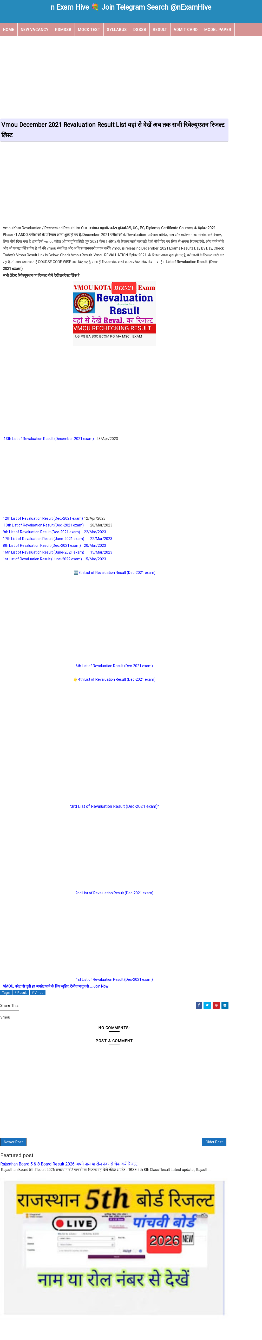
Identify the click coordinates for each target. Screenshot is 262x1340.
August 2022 (195, 691)
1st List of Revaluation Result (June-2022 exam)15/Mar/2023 (54, 566)
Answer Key (242, 420)
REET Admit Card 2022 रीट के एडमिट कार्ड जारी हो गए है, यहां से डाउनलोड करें (221, 319)
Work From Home (211, 511)
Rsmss (250, 484)
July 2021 (193, 729)
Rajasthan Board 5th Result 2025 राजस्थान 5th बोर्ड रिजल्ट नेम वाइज (221, 385)
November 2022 (198, 673)
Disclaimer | (142, 1326)
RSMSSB (63, 29)
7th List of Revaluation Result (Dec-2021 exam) (94, 580)
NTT (237, 465)
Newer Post (13, 1153)
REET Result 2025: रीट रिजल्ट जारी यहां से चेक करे (223, 395)
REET (199, 484)
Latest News (207, 456)
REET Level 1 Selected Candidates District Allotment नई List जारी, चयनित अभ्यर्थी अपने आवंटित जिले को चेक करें (220, 372)
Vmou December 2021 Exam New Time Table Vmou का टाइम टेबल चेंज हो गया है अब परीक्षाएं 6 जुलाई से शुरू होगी (222, 306)
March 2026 (195, 561)
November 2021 (198, 722)
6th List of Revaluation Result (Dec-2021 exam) (91, 673)
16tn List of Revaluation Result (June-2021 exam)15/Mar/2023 (58, 559)
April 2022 (193, 716)
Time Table (205, 502)
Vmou (234, 502)
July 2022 (193, 698)
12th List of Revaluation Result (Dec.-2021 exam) (43, 525)
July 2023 (193, 629)
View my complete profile (206, 770)
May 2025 (193, 586)
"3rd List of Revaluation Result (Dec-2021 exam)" (91, 813)
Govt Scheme (207, 447)
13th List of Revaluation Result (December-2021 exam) (49, 446)
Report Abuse (196, 811)
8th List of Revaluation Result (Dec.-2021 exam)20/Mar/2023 (55, 552)
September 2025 (199, 580)
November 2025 (198, 574)
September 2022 (199, 685)
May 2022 (193, 710)
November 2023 (198, 617)
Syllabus (117, 29)
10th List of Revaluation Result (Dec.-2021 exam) (44, 532)
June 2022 (194, 704)
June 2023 (194, 636)
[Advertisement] (131, 76)
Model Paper (217, 29)
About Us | (106, 1326)
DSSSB (139, 29)
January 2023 (196, 660)
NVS (198, 474)
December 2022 (198, 667)
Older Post (169, 1153)
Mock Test (89, 29)
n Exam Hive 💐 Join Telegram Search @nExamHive (131, 7)
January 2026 (196, 567)
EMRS (225, 438)
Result (160, 29)
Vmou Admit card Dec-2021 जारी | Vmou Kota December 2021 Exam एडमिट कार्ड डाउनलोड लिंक (221, 330)
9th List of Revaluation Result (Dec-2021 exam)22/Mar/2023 (55, 539)
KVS (237, 447)
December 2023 (198, 611)
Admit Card (186, 29)
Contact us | (124, 1326)
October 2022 (196, 679)
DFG (194, 763)
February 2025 (197, 598)
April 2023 (193, 648)
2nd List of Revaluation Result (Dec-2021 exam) (92, 900)
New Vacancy (35, 29)
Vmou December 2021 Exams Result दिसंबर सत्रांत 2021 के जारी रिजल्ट (219, 293)
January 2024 (196, 605)
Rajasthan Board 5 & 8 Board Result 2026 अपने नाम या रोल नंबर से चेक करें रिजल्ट (68, 1177)
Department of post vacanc (223, 429)
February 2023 (197, 654)
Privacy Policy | (162, 1326)
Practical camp (231, 474)
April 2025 (193, 592)
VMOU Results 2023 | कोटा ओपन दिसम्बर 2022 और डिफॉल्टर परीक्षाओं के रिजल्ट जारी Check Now (223, 282)
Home (8, 29)
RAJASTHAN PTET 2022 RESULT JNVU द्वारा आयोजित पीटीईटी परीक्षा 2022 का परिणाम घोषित (219, 359)
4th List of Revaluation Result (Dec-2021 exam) (94, 686)
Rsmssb (202, 493)
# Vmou (37, 1000)
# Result (21, 1000)
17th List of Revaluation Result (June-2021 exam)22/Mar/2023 (58, 546)
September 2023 (199, 623)
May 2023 (193, 642)
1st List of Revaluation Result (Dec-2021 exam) (91, 986)
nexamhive (137, 1332)
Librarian (242, 456)
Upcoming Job (17, 42)
